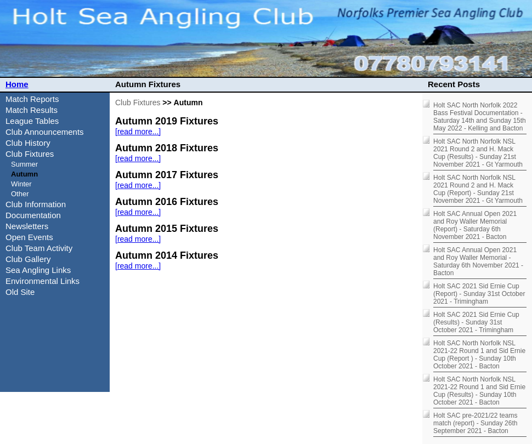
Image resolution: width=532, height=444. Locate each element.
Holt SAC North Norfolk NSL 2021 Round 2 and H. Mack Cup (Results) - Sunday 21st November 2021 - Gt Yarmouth (478, 153)
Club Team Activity (38, 248)
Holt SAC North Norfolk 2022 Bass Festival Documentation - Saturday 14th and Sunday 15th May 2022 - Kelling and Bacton (479, 116)
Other (20, 194)
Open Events (29, 237)
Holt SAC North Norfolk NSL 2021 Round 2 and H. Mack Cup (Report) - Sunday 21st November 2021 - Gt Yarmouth (478, 189)
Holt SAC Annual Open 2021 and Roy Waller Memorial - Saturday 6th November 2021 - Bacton (478, 261)
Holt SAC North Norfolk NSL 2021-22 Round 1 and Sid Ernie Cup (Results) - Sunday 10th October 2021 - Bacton (479, 390)
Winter (21, 184)
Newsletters (26, 226)
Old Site (20, 292)
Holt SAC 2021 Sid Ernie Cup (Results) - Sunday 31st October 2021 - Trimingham (476, 322)
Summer (24, 164)
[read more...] (138, 131)
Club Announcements (44, 131)
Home (17, 84)
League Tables (32, 121)
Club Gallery (28, 259)
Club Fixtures (137, 102)
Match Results (31, 110)
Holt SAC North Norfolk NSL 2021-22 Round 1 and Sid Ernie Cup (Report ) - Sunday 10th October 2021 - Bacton (479, 354)
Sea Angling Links (38, 270)
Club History (27, 142)
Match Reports (32, 99)
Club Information (35, 204)
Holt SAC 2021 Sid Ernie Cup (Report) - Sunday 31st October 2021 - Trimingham (479, 293)
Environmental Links (42, 281)
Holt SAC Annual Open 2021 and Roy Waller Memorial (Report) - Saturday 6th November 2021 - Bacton (475, 225)
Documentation (33, 215)
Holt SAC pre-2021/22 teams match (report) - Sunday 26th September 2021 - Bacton (475, 423)
